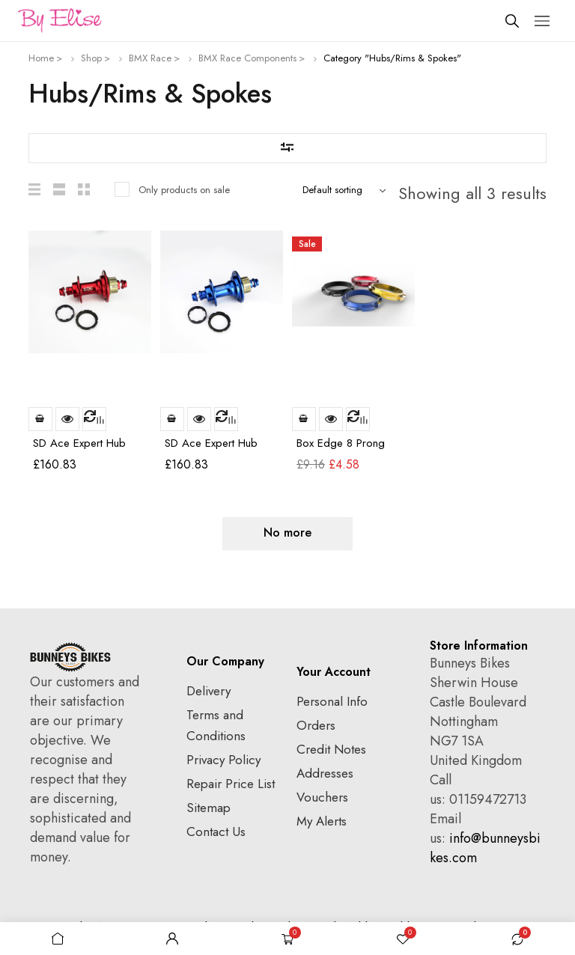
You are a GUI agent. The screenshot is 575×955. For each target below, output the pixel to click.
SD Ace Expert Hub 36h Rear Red (79, 449)
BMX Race (150, 58)
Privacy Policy (223, 760)
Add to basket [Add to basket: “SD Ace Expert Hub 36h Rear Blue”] (172, 419)
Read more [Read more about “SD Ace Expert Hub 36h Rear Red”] (40, 419)
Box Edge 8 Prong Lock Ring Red (340, 449)
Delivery (208, 691)
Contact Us (216, 831)
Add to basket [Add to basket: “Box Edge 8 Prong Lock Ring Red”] (304, 419)
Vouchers (322, 797)
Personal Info (332, 701)
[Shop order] (347, 190)
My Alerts (321, 821)
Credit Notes (331, 749)
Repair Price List (230, 784)
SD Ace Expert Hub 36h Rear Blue (211, 449)
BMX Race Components (247, 58)
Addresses (324, 773)
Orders (315, 725)
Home (41, 58)
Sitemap (208, 808)
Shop (91, 58)
